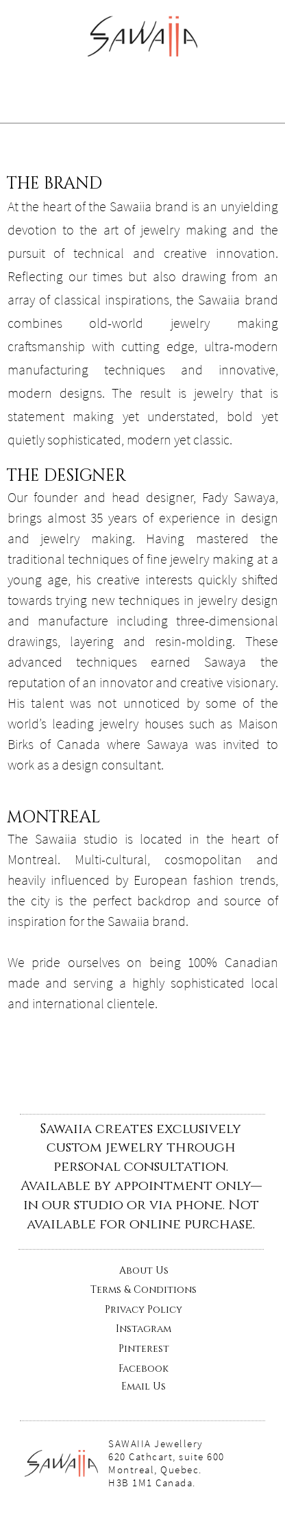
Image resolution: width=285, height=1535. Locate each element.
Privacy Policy (143, 1309)
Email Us (143, 1386)
